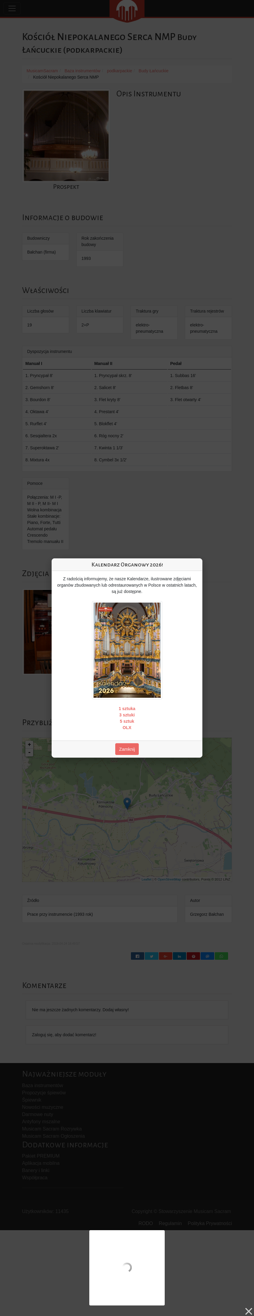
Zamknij (127, 749)
